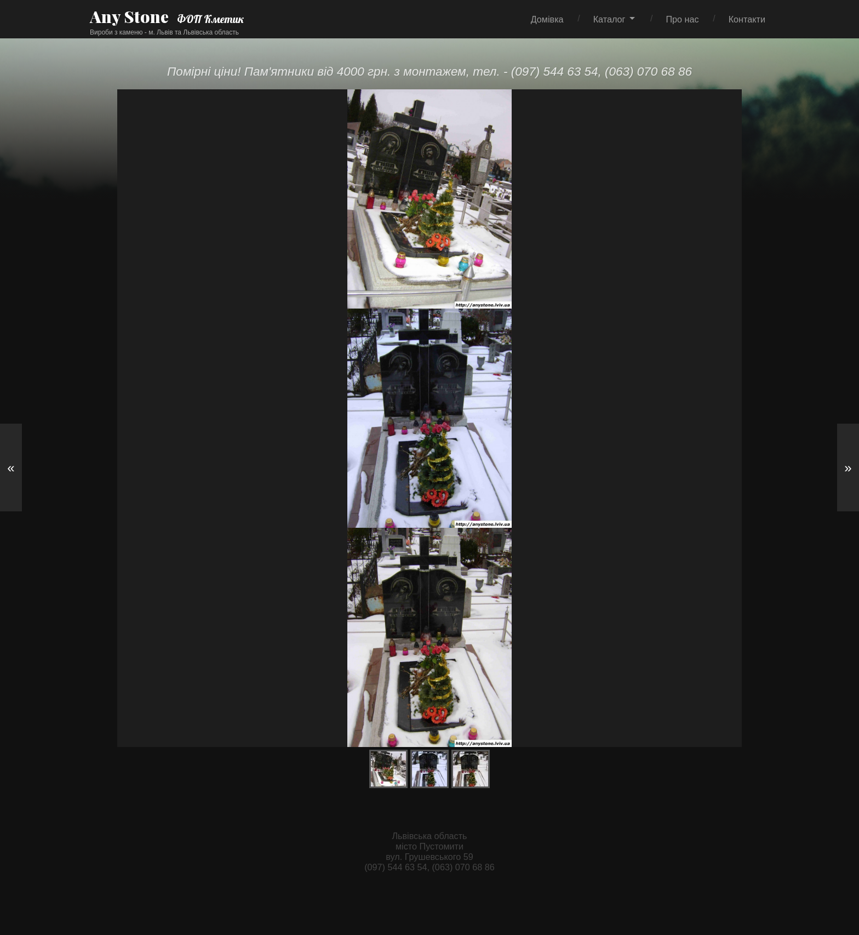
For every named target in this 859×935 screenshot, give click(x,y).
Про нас (682, 19)
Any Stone (129, 16)
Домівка (547, 19)
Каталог (609, 19)
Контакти (747, 19)
